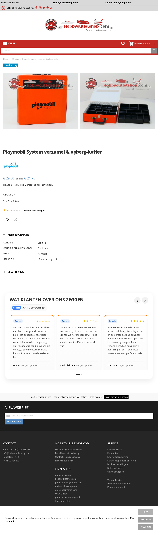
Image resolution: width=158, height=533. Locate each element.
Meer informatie (18, 235)
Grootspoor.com (10, 2)
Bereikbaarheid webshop (67, 453)
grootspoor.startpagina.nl (67, 497)
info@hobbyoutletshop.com (16, 453)
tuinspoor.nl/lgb (62, 501)
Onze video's (61, 494)
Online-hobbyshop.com (118, 2)
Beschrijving (16, 272)
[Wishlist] (123, 44)
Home (5, 59)
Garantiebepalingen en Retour (122, 461)
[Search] (154, 51)
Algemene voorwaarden (119, 483)
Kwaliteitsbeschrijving (117, 457)
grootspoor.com (63, 475)
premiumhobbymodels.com (68, 483)
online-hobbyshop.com (66, 486)
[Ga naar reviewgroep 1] (78, 374)
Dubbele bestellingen (117, 464)
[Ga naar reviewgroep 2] (81, 374)
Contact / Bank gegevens (67, 457)
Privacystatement (116, 487)
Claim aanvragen (115, 472)
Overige (15, 59)
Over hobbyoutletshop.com (68, 450)
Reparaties (112, 453)
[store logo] (79, 25)
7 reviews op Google (33, 211)
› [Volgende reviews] (145, 301)
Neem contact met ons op (116, 397)
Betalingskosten (115, 468)
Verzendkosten (114, 480)
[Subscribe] (14, 422)
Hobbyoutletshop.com (65, 2)
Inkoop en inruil (114, 450)
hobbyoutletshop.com (66, 479)
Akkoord (145, 519)
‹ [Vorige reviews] (137, 301)
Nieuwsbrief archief (64, 461)
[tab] (79, 235)
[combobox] (79, 51)
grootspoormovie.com (66, 490)
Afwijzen (146, 526)
